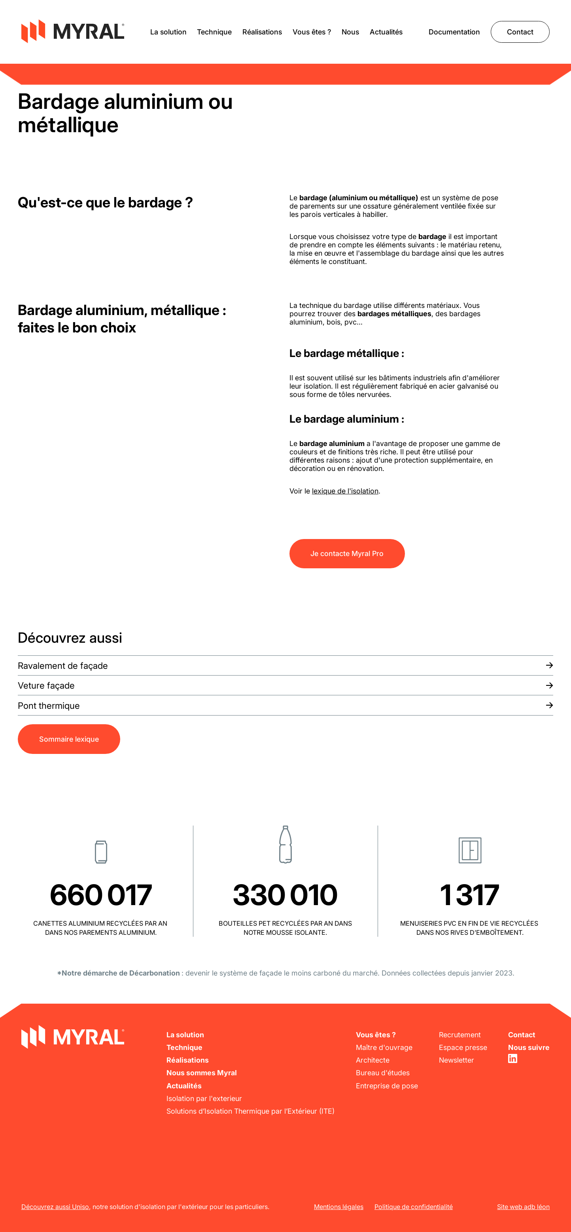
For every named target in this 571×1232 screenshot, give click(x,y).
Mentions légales (338, 1207)
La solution (168, 32)
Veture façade (46, 685)
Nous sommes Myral (201, 1073)
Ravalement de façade (63, 665)
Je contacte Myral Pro (347, 553)
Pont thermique (49, 705)
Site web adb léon (523, 1207)
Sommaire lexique (69, 739)
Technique (214, 32)
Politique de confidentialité (413, 1207)
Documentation (454, 32)
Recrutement (460, 1035)
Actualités (386, 32)
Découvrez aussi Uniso (55, 1207)
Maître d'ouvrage (384, 1047)
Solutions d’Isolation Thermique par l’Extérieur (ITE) (250, 1111)
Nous (350, 32)
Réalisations (262, 32)
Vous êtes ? (312, 32)
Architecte (372, 1060)
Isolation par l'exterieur (204, 1098)
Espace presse (463, 1047)
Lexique (31, 68)
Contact (520, 32)
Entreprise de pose (387, 1086)
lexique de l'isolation (345, 491)
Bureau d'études (383, 1073)
